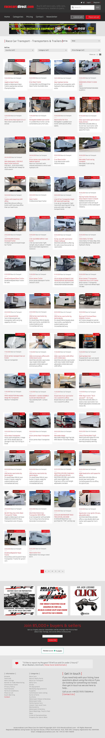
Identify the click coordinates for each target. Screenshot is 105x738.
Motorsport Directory (37, 709)
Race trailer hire (35, 553)
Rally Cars (33, 683)
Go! (97, 7)
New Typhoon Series (61, 82)
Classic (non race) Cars (37, 705)
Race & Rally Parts (36, 678)
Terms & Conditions (11, 691)
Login (89, 2)
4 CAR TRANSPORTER (11, 316)
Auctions (32, 697)
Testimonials (9, 689)
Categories (18, 17)
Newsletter (51, 17)
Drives (31, 685)
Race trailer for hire (61, 120)
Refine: (7, 47)
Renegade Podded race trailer (39, 120)
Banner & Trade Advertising (14, 683)
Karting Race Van (85, 356)
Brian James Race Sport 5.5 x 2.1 (15, 120)
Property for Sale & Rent (38, 717)
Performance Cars (36, 703)
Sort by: (65, 41)
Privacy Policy (9, 687)
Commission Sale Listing (38, 693)
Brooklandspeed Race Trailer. (14, 278)
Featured (7, 678)
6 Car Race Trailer (35, 82)
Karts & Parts (34, 695)
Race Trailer (33, 199)
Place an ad (93, 17)
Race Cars (33, 676)
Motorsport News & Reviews (40, 699)
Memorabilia (34, 707)
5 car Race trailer (60, 159)
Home (7, 17)
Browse (7, 676)
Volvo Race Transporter (12, 436)
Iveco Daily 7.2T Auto (86, 239)
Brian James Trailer (36, 278)
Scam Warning (9, 695)
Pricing (29, 17)
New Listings (9, 680)
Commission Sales (11, 685)
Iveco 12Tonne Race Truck (87, 435)
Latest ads (77, 17)
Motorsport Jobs (35, 701)
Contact (39, 17)
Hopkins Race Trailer (12, 82)
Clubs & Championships (38, 715)
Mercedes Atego (59, 436)
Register (97, 2)
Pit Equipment (34, 687)
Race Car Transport (36, 680)
